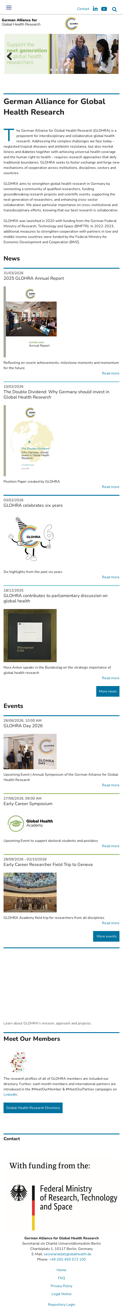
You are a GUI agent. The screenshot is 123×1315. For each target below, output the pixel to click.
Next (112, 56)
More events (106, 936)
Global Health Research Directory (33, 1107)
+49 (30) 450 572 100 (67, 1259)
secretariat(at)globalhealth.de (67, 1254)
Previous (11, 56)
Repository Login (61, 1304)
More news (108, 691)
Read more (110, 373)
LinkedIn (10, 1094)
